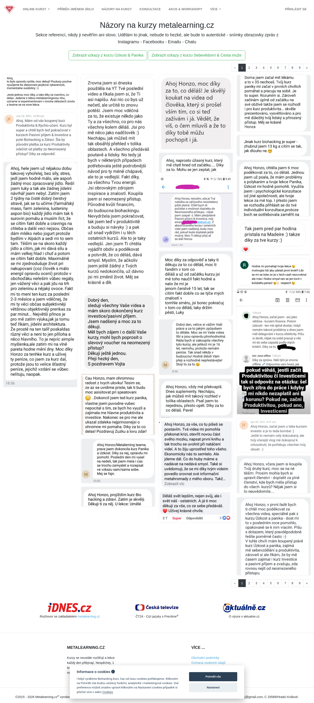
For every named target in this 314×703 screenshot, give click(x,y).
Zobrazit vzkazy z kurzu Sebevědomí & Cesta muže (196, 55)
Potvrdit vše (213, 676)
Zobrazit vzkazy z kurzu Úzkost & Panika (107, 55)
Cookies (107, 692)
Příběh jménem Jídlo (76, 9)
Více (214, 9)
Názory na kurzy (117, 9)
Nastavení (213, 687)
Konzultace (150, 9)
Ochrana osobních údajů (208, 663)
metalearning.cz (89, 616)
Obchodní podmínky (205, 657)
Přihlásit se (296, 9)
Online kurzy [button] (35, 9)
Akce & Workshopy (185, 9)
